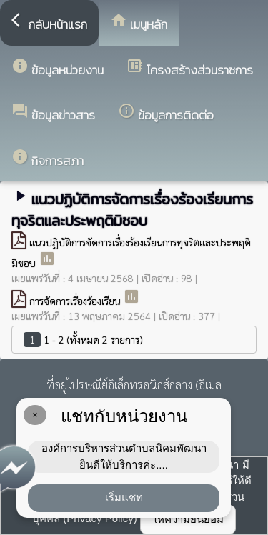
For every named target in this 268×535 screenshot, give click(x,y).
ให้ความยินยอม (188, 519)
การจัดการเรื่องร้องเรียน (76, 300)
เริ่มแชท (124, 497)
